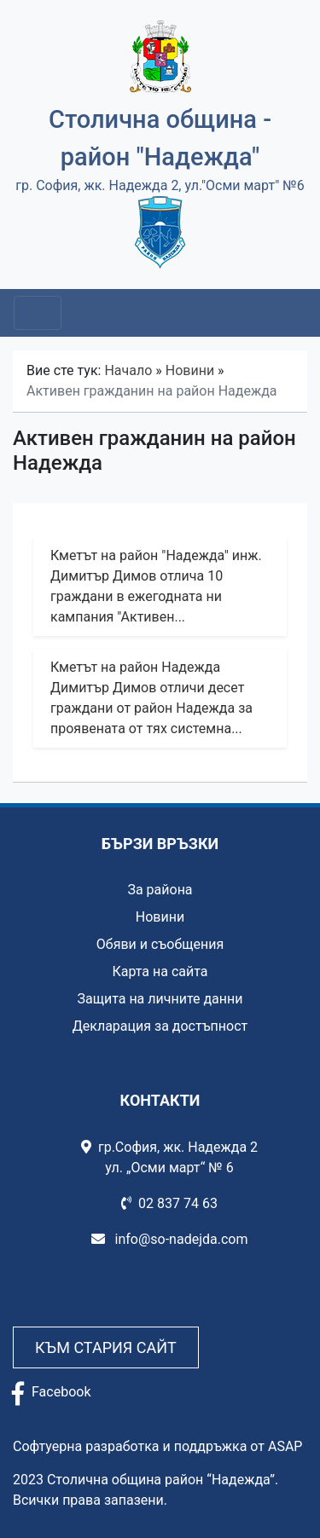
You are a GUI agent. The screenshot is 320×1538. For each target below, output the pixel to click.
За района (159, 890)
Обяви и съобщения (160, 944)
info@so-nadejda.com (169, 1239)
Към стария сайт (106, 1347)
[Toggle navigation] (37, 313)
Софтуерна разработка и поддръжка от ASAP (157, 1446)
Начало (128, 370)
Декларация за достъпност (160, 1026)
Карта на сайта (159, 971)
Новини (190, 370)
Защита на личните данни (159, 999)
